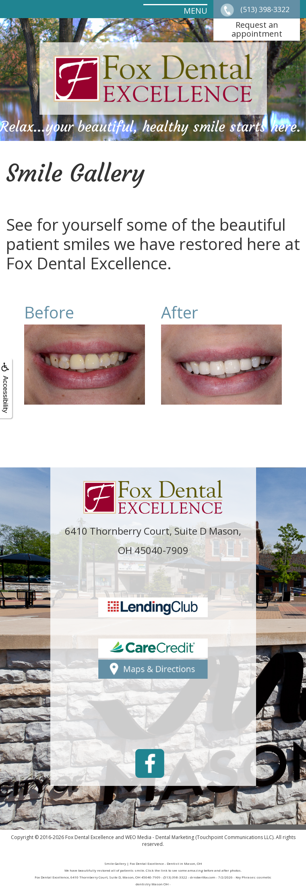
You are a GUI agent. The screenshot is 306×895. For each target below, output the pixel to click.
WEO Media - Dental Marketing (159, 837)
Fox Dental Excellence (89, 837)
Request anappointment (257, 29)
